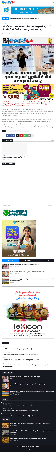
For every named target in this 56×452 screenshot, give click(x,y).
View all (52, 140)
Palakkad (20, 131)
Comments (45, 260)
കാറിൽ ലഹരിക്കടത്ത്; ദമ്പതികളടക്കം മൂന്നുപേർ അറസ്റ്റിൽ (25, 18)
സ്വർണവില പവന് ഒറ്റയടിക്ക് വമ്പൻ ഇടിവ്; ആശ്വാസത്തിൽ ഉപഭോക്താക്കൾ (30, 423)
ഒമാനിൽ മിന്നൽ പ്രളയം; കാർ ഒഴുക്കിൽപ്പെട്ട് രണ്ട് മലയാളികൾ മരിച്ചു (27, 272)
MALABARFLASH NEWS (33, 447)
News (15, 131)
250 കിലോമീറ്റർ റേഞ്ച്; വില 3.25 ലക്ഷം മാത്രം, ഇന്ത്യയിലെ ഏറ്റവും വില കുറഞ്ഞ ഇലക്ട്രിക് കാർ (31, 431)
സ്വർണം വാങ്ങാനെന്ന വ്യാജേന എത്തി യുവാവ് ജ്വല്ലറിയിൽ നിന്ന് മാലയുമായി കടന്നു (14, 156)
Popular (10, 260)
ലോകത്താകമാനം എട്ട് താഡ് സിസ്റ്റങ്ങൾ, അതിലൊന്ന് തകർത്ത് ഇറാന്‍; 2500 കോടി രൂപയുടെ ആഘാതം (32, 279)
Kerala (10, 131)
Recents (28, 260)
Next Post (50, 205)
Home (3, 23)
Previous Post (6, 205)
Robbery (26, 131)
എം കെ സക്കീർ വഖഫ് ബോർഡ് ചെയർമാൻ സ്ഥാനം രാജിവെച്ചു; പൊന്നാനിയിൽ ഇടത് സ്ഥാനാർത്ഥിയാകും (25, 365)
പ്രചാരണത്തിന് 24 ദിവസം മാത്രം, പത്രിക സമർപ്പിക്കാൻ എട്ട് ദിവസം (21, 360)
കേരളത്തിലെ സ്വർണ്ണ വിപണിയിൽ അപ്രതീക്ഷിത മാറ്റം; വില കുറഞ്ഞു (28, 438)
